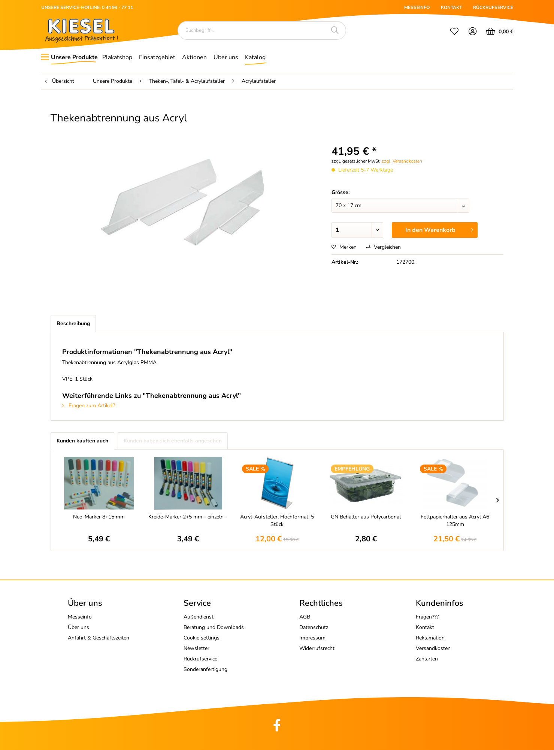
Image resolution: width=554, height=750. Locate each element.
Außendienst (199, 616)
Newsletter (196, 648)
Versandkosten (433, 648)
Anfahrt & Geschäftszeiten (98, 637)
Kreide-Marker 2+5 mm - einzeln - (187, 516)
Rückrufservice (200, 658)
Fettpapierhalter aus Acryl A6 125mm (455, 520)
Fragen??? (427, 616)
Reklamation (430, 637)
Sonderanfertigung (205, 669)
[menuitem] (454, 32)
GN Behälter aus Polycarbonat (366, 516)
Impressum (312, 637)
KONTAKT (451, 7)
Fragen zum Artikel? (88, 405)
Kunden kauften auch (82, 440)
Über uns (78, 627)
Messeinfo (80, 616)
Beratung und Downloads (214, 627)
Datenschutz (313, 627)
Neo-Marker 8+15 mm (99, 516)
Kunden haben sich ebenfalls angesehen (173, 440)
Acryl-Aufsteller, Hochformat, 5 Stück (277, 520)
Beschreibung (73, 323)
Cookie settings (202, 637)
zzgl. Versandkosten (402, 161)
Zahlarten (427, 658)
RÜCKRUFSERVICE (493, 7)
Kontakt (425, 627)
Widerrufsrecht (316, 648)
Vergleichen (383, 247)
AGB (304, 616)
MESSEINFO (417, 7)
